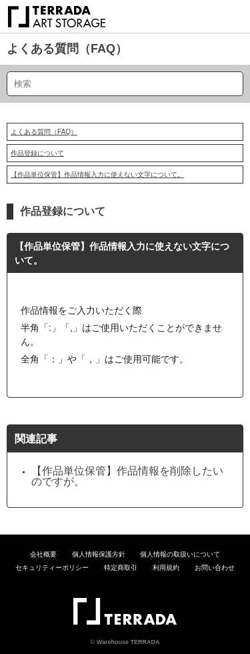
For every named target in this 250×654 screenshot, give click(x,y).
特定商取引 (120, 567)
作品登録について (37, 153)
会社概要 (43, 554)
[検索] (125, 83)
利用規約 (166, 567)
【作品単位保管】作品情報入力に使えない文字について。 (97, 174)
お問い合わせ (215, 567)
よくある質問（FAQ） (67, 48)
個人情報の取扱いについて (180, 554)
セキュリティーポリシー (52, 567)
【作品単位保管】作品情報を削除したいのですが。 (127, 476)
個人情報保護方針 (98, 554)
